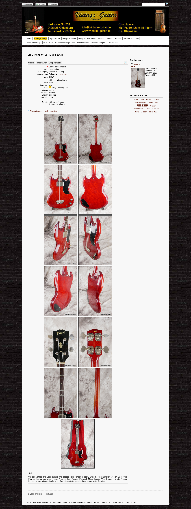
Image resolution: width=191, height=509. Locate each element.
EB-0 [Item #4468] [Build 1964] (45, 54)
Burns (137, 112)
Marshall (156, 100)
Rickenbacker (138, 109)
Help (51, 43)
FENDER (142, 105)
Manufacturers (83, 43)
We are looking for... (99, 43)
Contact (109, 39)
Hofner (135, 100)
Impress (88, 502)
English (41, 4)
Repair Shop (54, 39)
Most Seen (113, 43)
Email (49, 494)
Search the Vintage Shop (65, 43)
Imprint (118, 39)
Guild (142, 100)
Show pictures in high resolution (42, 111)
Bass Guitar (41, 63)
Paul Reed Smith (140, 103)
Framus (147, 109)
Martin (151, 103)
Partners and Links (131, 39)
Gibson (31, 63)
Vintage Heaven (69, 39)
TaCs (45, 43)
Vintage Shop (40, 39)
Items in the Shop (33, 43)
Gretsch (153, 106)
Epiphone (156, 109)
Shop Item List (55, 63)
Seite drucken (35, 494)
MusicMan (153, 112)
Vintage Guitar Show (87, 39)
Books (101, 39)
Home (29, 39)
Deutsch (27, 4)
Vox (156, 103)
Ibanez (148, 100)
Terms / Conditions (102, 502)
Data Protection (118, 502)
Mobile (53, 4)
